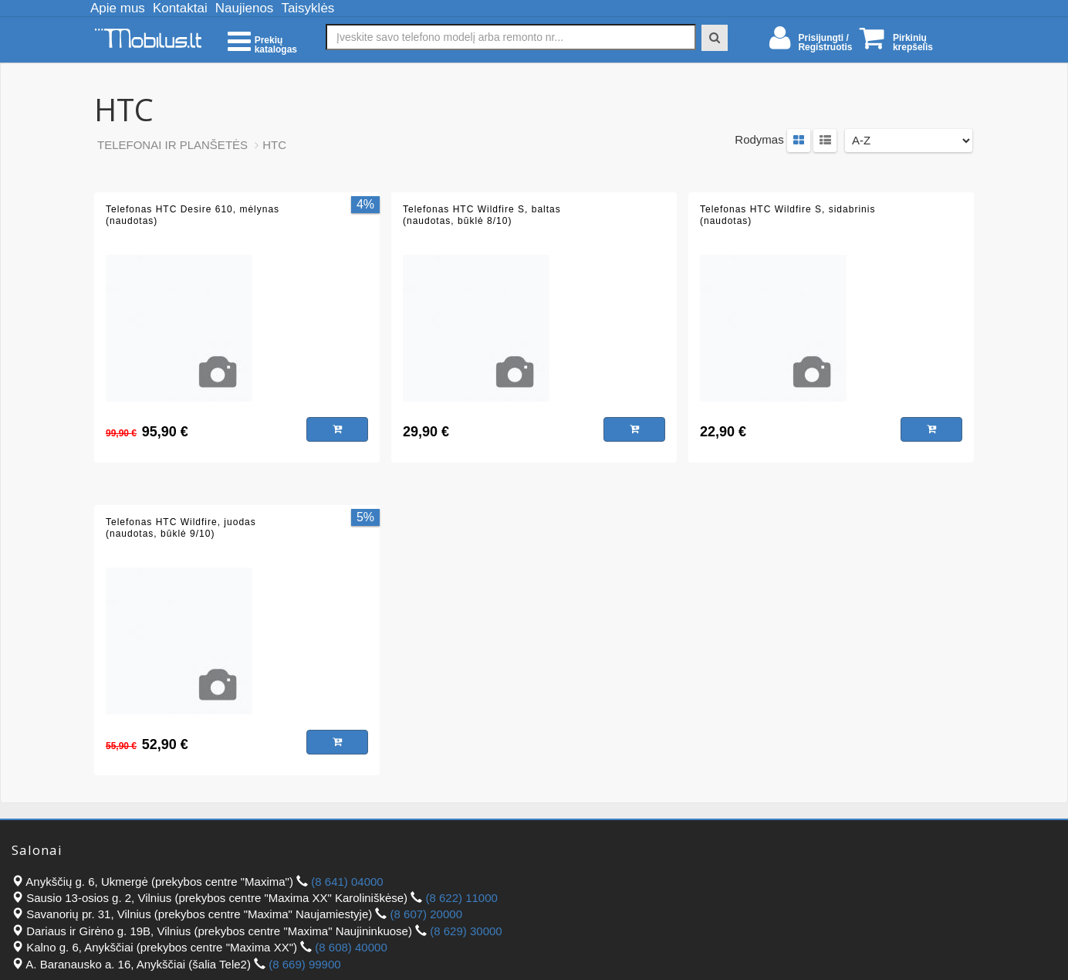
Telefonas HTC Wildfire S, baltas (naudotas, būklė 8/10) (482, 215)
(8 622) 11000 (461, 897)
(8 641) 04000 (347, 881)
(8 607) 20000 (426, 914)
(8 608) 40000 (351, 947)
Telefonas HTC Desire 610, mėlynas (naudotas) (192, 215)
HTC (274, 144)
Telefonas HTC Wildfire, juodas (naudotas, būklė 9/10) (181, 528)
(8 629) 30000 (466, 931)
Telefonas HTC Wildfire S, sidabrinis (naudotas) (787, 215)
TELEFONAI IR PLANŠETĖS (172, 144)
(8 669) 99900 (304, 964)
